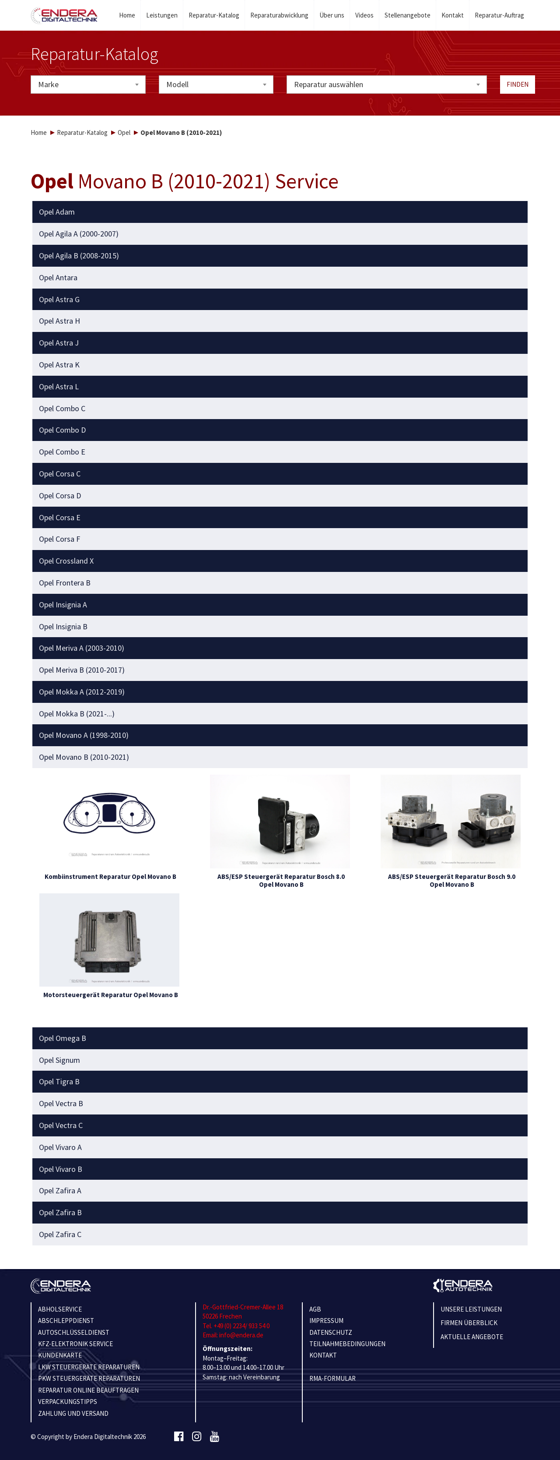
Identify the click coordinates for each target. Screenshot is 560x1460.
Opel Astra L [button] (59, 386)
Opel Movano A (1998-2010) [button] (84, 735)
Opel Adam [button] (57, 212)
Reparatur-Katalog (214, 15)
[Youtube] (214, 1437)
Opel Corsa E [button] (59, 517)
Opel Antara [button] (58, 277)
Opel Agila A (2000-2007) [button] (79, 233)
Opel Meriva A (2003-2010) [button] (81, 648)
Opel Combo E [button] (62, 452)
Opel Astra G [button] (59, 299)
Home (127, 15)
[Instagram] (196, 1437)
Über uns (331, 15)
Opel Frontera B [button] (65, 582)
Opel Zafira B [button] (60, 1212)
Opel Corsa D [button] (60, 495)
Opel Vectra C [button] (61, 1125)
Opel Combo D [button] (62, 430)
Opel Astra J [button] (59, 343)
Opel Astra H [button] (59, 321)
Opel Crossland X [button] (66, 561)
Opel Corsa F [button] (59, 539)
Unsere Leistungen (471, 1309)
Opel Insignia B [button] (63, 626)
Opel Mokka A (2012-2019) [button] (82, 692)
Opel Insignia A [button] (63, 604)
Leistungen (162, 15)
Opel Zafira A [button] (60, 1190)
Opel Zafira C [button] (60, 1234)
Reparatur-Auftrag (499, 15)
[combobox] (88, 84)
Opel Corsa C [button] (59, 473)
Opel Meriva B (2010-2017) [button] (82, 670)
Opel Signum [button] (59, 1060)
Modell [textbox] (177, 84)
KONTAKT (323, 1355)
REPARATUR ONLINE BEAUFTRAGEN (88, 1390)
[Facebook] (178, 1437)
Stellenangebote (407, 15)
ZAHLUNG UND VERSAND (73, 1413)
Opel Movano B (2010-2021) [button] (84, 757)
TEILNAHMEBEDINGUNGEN (347, 1344)
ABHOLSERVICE (60, 1309)
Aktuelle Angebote (472, 1337)
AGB (315, 1309)
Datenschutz (330, 1332)
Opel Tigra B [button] (59, 1081)
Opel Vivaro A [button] (60, 1147)
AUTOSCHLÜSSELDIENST (73, 1332)
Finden (517, 84)
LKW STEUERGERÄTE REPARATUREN (89, 1367)
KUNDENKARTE (60, 1355)
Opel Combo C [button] (62, 408)
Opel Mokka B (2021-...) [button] (77, 713)
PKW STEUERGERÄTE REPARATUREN (89, 1378)
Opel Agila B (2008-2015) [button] (79, 255)
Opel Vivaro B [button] (60, 1169)
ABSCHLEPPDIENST (66, 1320)
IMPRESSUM (326, 1320)
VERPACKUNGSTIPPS (67, 1401)
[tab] (280, 212)
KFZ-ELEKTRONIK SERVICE (75, 1344)
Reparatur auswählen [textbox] (328, 84)
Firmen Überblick (469, 1323)
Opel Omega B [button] (62, 1038)
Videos (364, 15)
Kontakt (452, 15)
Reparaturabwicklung (279, 15)
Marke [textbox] (48, 84)
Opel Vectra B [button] (61, 1103)
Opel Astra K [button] (59, 364)
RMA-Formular (332, 1378)
